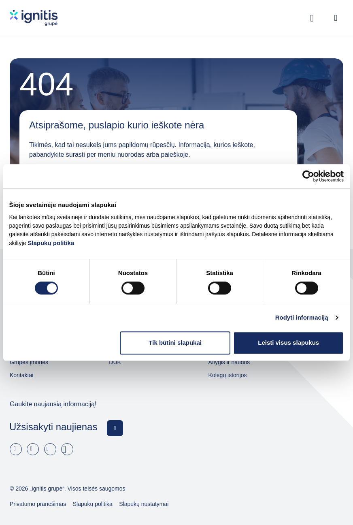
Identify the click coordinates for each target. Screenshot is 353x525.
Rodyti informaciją (301, 317)
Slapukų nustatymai (143, 504)
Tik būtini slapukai (175, 342)
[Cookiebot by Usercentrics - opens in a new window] (308, 176)
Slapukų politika (51, 242)
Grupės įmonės (29, 362)
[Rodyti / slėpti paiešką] (312, 18)
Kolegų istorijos (227, 375)
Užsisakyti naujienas (53, 426)
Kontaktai (21, 375)
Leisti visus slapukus (288, 342)
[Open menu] (335, 18)
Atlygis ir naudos (229, 362)
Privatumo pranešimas (38, 504)
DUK (115, 362)
